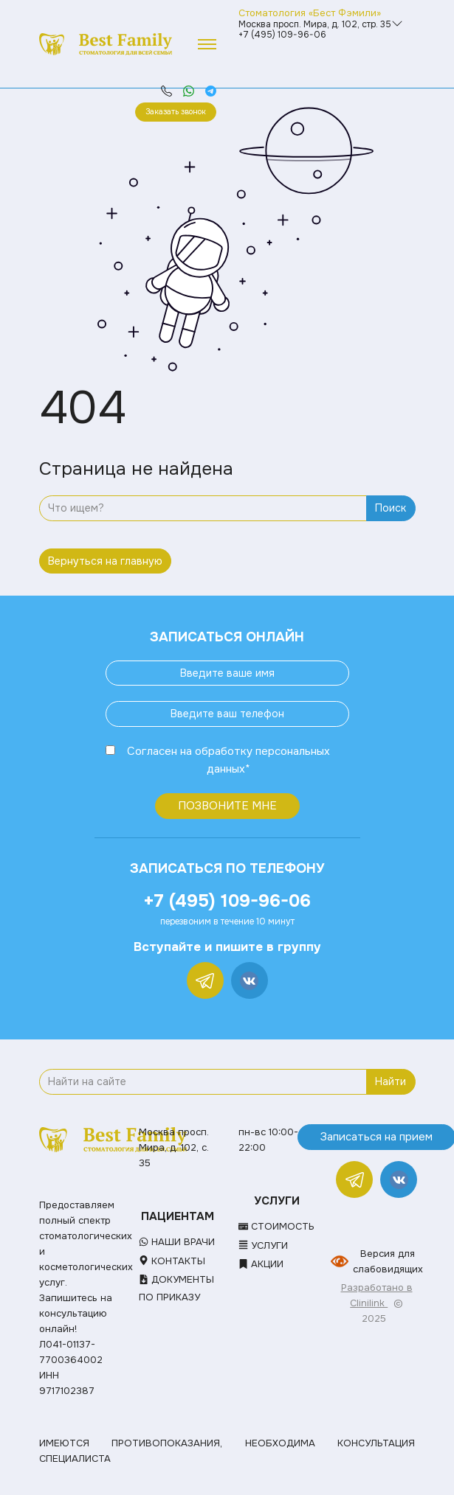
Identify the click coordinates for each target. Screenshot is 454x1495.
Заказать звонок (175, 111)
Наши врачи (177, 1242)
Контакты (172, 1261)
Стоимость (276, 1226)
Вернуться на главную (105, 561)
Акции (260, 1264)
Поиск (390, 508)
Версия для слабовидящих (388, 1261)
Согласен (152, 751)
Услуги (263, 1245)
